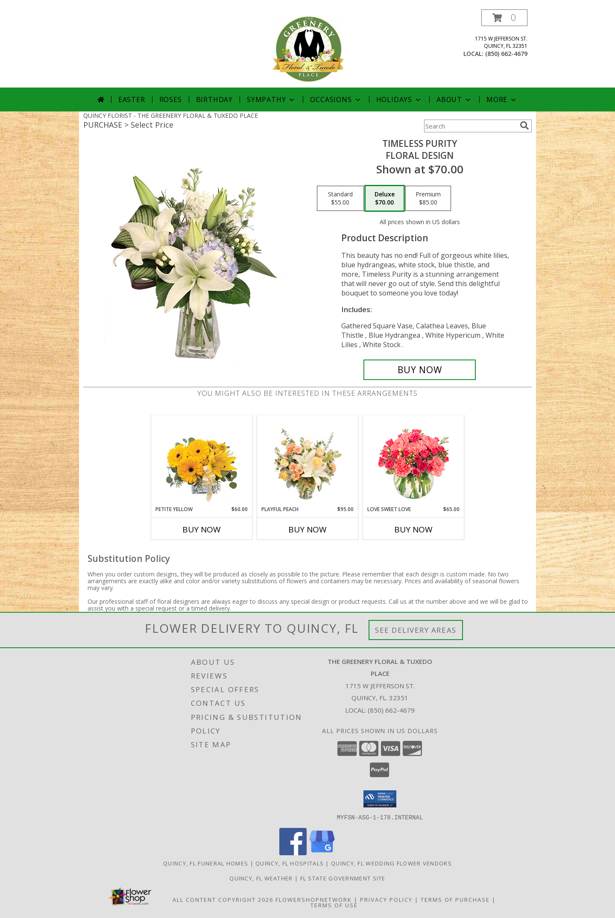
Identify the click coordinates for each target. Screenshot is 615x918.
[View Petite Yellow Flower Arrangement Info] (201, 460)
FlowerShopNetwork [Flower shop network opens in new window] (313, 899)
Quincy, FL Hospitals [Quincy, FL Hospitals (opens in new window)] (289, 863)
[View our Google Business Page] (322, 852)
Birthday (214, 99)
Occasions (336, 99)
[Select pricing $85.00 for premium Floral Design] (428, 198)
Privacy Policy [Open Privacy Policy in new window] (386, 899)
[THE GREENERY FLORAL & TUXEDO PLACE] (308, 48)
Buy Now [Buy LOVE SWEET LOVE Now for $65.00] (413, 529)
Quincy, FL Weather (261, 878)
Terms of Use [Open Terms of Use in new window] (334, 905)
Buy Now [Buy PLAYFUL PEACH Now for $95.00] (307, 529)
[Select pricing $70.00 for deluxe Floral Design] (385, 198)
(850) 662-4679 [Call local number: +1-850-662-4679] (506, 54)
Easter (131, 99)
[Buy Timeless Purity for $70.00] (419, 370)
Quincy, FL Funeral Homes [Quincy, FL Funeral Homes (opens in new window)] (205, 863)
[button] (504, 17)
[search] (524, 125)
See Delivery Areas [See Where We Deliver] (416, 630)
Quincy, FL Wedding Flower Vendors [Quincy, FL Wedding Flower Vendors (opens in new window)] (391, 863)
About (454, 99)
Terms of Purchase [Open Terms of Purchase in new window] (455, 899)
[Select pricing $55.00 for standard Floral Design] (340, 198)
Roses (170, 99)
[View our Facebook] (293, 852)
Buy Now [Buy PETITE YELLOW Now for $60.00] (201, 529)
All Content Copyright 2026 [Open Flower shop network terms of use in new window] (223, 899)
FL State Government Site (343, 878)
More (502, 99)
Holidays (399, 99)
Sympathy (271, 99)
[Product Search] (470, 126)
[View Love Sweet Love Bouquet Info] (413, 460)
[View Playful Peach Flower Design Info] (307, 460)
